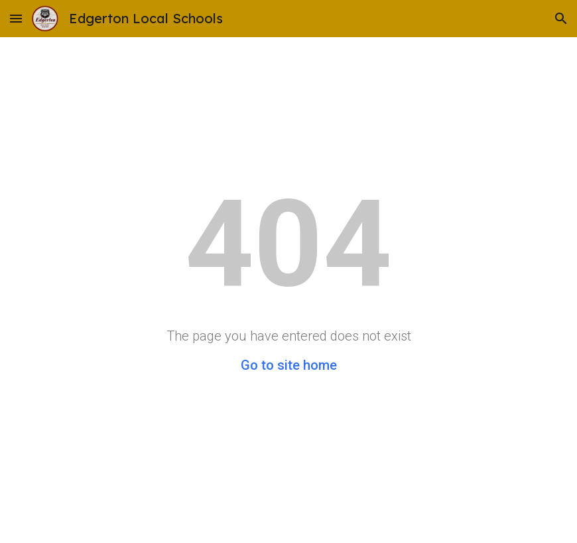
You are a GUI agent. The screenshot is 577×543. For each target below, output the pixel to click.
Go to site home (289, 365)
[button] (16, 18)
